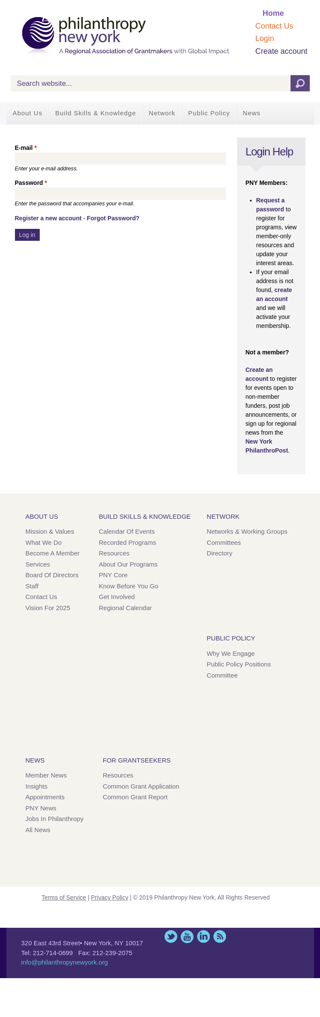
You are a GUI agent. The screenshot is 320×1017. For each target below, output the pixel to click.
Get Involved (117, 596)
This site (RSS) (219, 936)
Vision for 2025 (48, 607)
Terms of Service (63, 897)
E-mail (26, 147)
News (252, 113)
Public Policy (209, 113)
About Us (28, 113)
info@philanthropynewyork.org (64, 962)
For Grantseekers (136, 760)
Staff (32, 586)
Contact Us (274, 26)
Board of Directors (52, 575)
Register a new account (48, 218)
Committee (222, 675)
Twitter (170, 936)
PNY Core (113, 575)
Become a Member (53, 553)
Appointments (45, 797)
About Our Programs (128, 564)
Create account (281, 51)
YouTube (187, 936)
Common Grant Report (135, 797)
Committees (224, 542)
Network (162, 113)
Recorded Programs (127, 542)
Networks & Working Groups (247, 531)
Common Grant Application (141, 786)
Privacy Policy (109, 897)
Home (273, 13)
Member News (46, 775)
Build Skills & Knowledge (95, 113)
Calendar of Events (127, 531)
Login (264, 38)
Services (38, 564)
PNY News (41, 808)
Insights (37, 786)
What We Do (44, 542)
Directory (219, 553)
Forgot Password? (113, 218)
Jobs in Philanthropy (55, 818)
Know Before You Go (128, 586)
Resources (114, 553)
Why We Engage (231, 653)
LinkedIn (203, 936)
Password (31, 182)
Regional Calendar (125, 607)
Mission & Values (50, 531)
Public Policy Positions (239, 664)
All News (38, 829)
